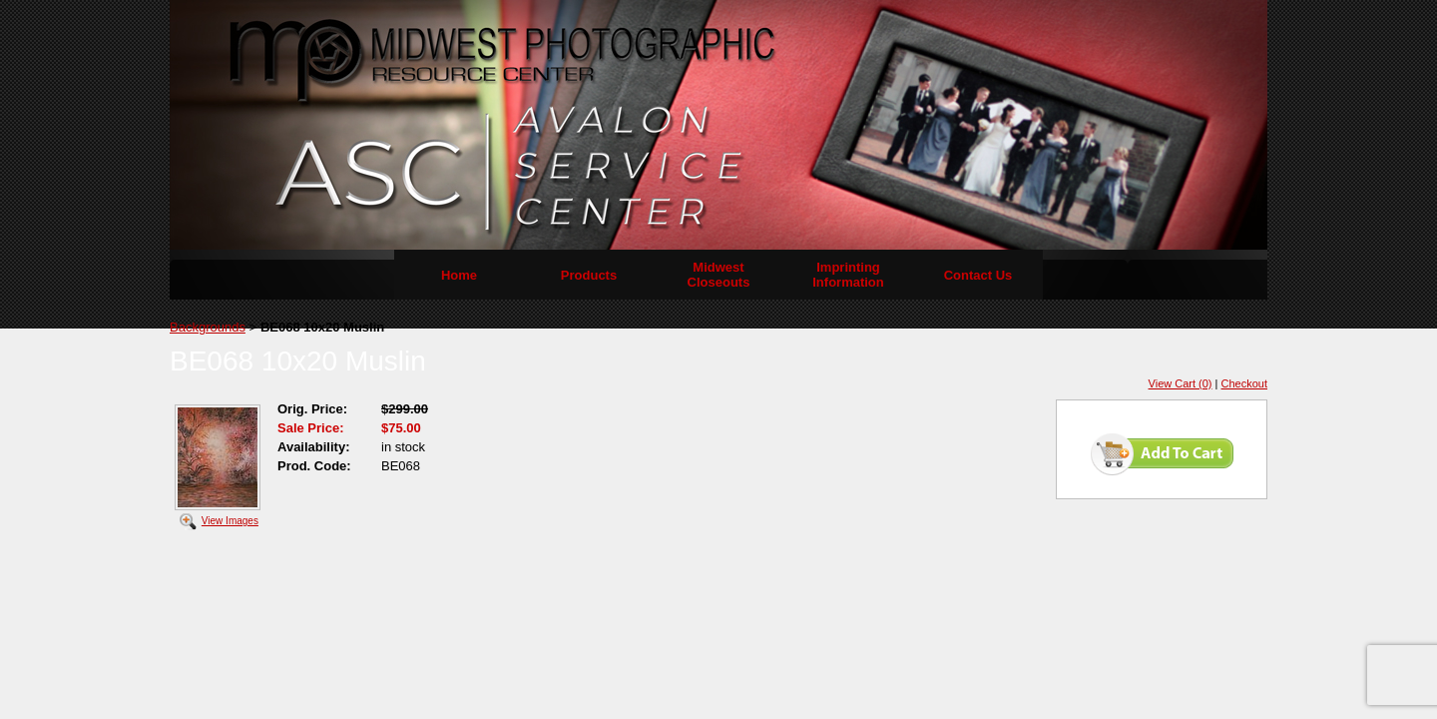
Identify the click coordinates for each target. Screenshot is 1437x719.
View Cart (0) (1180, 383)
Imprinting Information (848, 275)
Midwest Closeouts (719, 275)
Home (459, 275)
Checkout (1244, 383)
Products (589, 275)
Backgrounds (207, 327)
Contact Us (978, 275)
